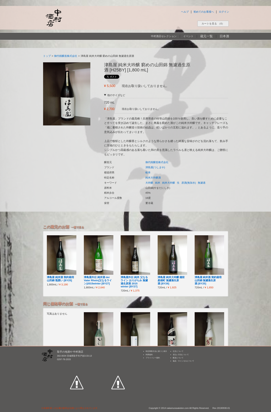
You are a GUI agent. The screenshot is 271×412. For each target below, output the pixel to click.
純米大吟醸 (168, 182)
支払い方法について (181, 355)
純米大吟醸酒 (153, 177)
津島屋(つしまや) (155, 167)
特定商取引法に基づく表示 (156, 351)
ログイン (224, 11)
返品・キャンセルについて (183, 361)
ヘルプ (185, 11)
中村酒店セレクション (164, 36)
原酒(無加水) (188, 182)
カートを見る (213, 23)
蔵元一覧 (206, 36)
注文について (178, 351)
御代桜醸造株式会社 (65, 55)
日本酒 (224, 36)
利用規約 (149, 355)
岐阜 (148, 172)
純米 (157, 182)
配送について (178, 358)
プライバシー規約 (153, 358)
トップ (47, 55)
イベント (188, 36)
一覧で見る (77, 227)
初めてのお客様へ (203, 11)
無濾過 (201, 182)
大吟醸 (149, 182)
